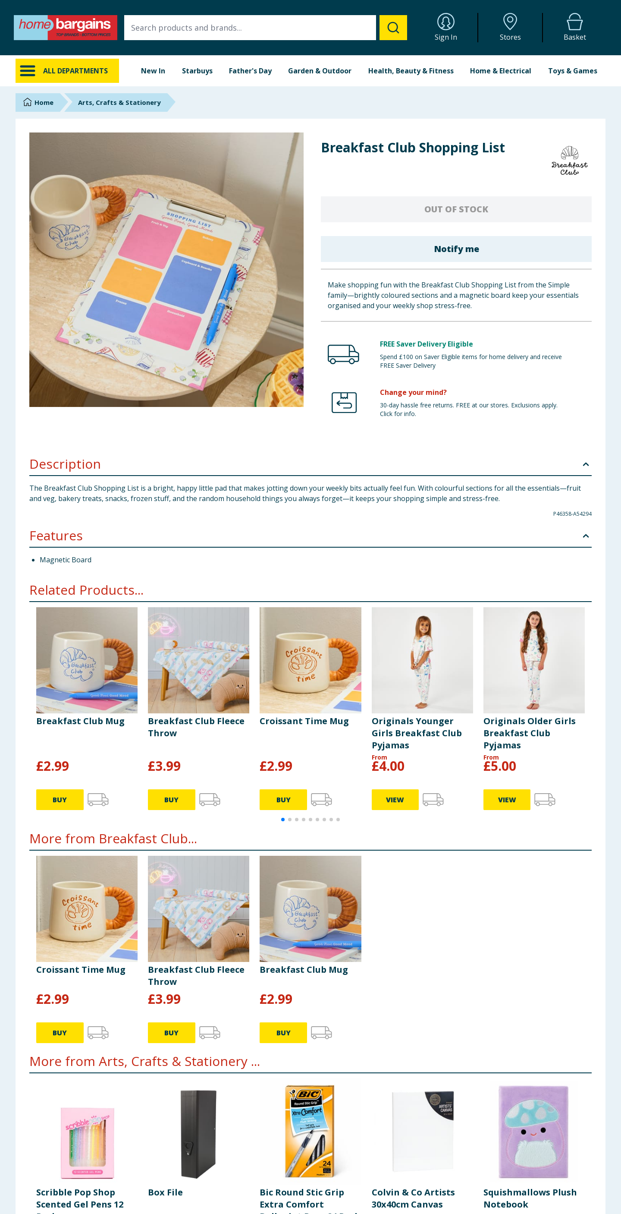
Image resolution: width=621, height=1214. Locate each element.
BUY (60, 799)
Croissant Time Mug (304, 721)
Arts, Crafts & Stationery (119, 102)
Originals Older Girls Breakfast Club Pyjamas (529, 733)
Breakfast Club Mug (80, 721)
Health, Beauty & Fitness (411, 71)
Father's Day (250, 71)
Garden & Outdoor (319, 71)
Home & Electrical (500, 71)
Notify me (456, 249)
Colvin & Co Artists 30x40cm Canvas (413, 1198)
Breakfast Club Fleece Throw (196, 727)
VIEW (395, 799)
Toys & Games (572, 71)
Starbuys (197, 71)
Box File (165, 1192)
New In (153, 71)
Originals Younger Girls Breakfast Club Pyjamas (417, 733)
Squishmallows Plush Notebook (530, 1198)
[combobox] (265, 27)
